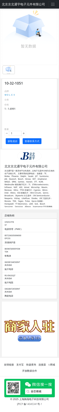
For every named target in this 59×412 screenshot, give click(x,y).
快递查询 (31, 364)
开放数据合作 (29, 370)
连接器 (42, 364)
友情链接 (9, 364)
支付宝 (20, 364)
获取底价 (13, 141)
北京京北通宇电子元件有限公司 (23, 4)
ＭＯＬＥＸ (9, 94)
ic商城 (51, 364)
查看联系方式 (32, 141)
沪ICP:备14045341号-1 (29, 404)
